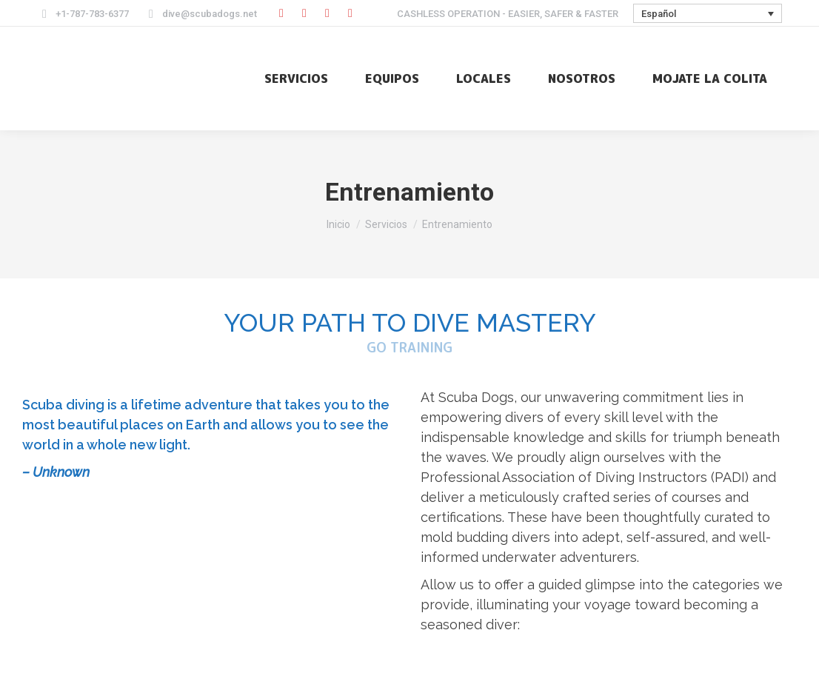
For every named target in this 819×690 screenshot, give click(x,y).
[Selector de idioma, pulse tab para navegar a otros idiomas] (708, 13)
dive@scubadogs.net (200, 14)
